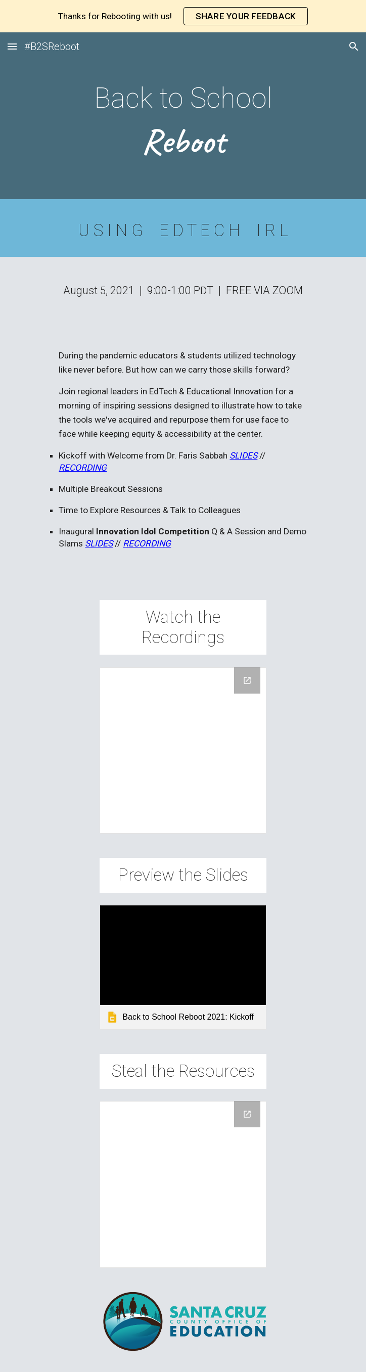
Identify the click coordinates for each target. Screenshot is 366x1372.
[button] (12, 46)
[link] (183, 967)
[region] (183, 16)
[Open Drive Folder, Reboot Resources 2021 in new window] (247, 1114)
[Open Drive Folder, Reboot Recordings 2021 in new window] (247, 680)
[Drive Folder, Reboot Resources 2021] (183, 1184)
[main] (183, 118)
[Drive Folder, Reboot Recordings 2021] (183, 750)
